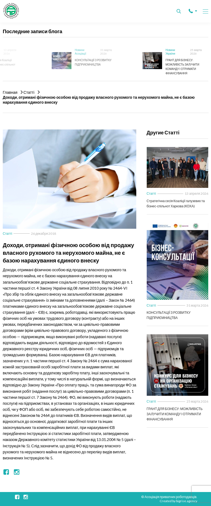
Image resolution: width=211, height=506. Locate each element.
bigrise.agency (186, 501)
